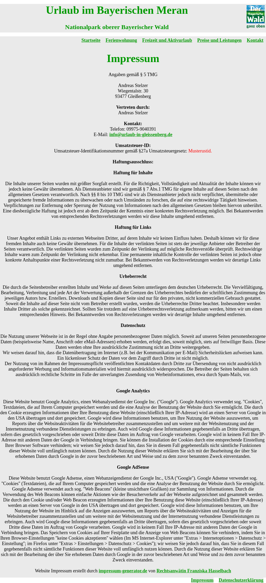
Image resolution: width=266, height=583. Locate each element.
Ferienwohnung (121, 40)
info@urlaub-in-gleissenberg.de (140, 134)
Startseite (91, 40)
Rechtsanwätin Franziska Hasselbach (193, 570)
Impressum (202, 580)
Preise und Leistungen (219, 40)
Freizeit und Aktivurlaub (167, 40)
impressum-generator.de (123, 570)
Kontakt (255, 40)
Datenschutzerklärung (241, 580)
